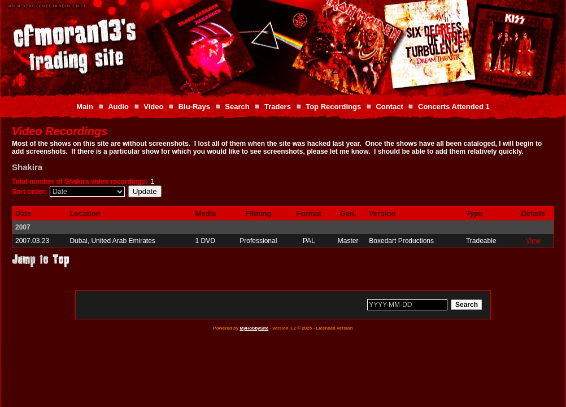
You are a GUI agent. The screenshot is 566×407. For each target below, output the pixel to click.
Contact (389, 106)
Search (237, 106)
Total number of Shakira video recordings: (80, 181)
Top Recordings (333, 106)
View (533, 241)
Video (153, 106)
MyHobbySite (254, 328)
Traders (277, 106)
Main (84, 106)
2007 (23, 227)
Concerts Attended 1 (454, 106)
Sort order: (29, 192)
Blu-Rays (194, 106)
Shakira (27, 167)
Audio (118, 106)
